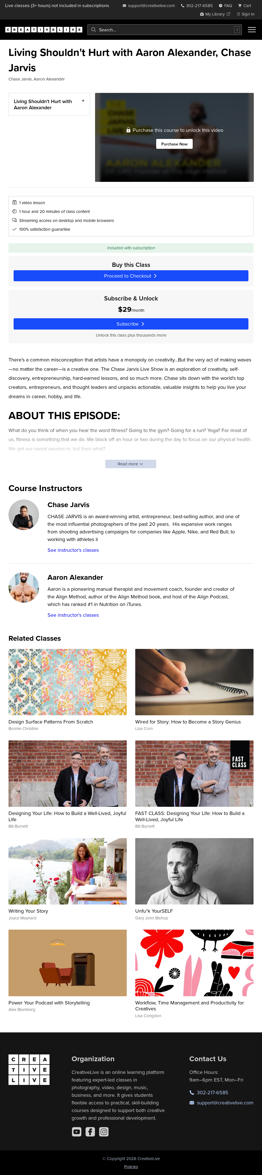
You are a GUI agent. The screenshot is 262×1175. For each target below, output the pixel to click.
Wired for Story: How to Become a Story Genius (188, 721)
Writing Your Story (28, 910)
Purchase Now (174, 144)
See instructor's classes (73, 549)
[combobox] (165, 30)
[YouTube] (77, 1132)
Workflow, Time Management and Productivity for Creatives (189, 1005)
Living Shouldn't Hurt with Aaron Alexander (43, 104)
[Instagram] (104, 1132)
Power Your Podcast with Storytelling (49, 1002)
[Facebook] (90, 1132)
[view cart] (246, 5)
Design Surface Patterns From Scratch (50, 721)
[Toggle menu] (252, 30)
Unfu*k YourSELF (154, 910)
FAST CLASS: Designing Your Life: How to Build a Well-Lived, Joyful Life (189, 816)
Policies (131, 1167)
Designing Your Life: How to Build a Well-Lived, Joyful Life (67, 816)
